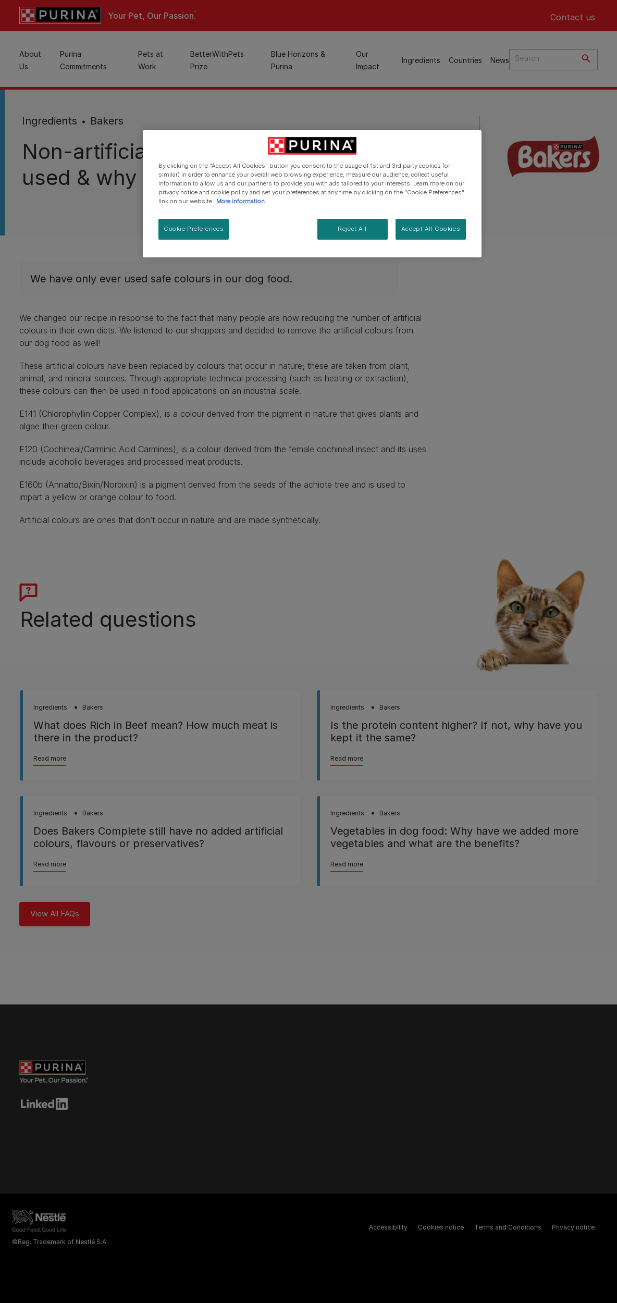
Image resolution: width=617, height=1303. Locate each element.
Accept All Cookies (430, 228)
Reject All (352, 228)
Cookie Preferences (194, 228)
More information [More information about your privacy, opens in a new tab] (240, 201)
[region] (312, 193)
